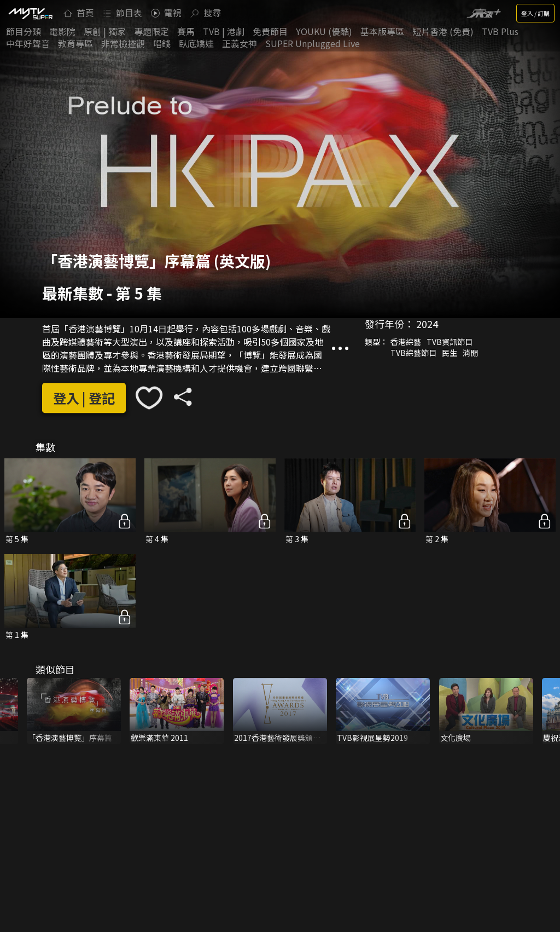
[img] (30, 13)
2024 (427, 324)
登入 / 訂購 (535, 13)
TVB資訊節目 (449, 342)
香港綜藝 (405, 342)
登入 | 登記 (84, 397)
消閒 (470, 353)
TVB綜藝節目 (413, 353)
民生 (449, 353)
